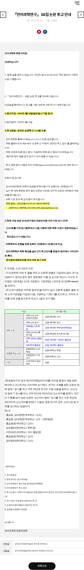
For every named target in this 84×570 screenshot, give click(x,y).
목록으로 (42, 566)
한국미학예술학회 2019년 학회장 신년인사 (34, 551)
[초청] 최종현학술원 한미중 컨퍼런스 (31, 544)
